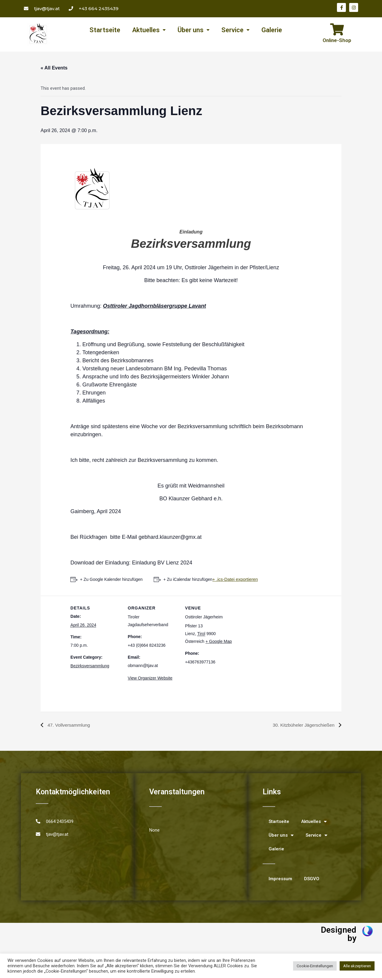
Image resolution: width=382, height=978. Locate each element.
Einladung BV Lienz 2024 (162, 563)
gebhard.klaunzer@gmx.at (169, 537)
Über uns (194, 29)
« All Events (54, 67)
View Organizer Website (150, 678)
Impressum (280, 878)
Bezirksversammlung (89, 665)
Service (235, 29)
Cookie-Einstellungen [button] (315, 966)
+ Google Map (219, 641)
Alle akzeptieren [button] (357, 966)
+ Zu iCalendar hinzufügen (188, 579)
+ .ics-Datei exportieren (236, 579)
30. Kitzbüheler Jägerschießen (303, 725)
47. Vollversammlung (69, 725)
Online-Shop (337, 40)
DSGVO (311, 878)
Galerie (271, 30)
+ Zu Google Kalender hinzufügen (111, 579)
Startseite (105, 30)
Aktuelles (149, 29)
